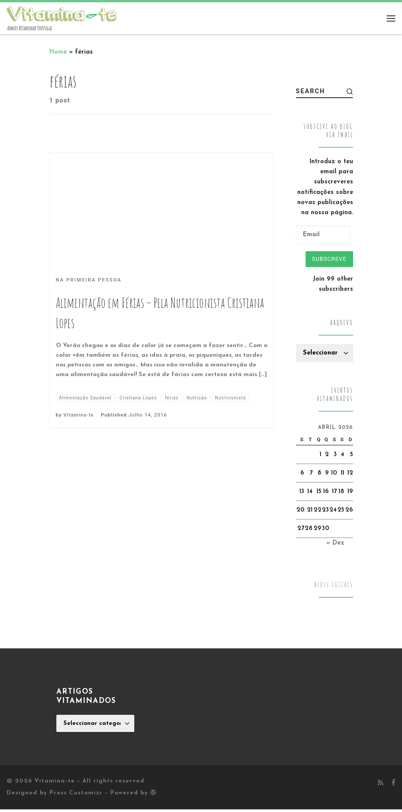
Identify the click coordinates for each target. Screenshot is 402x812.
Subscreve (327, 259)
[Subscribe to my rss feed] (381, 786)
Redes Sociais (333, 587)
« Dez (335, 545)
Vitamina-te (78, 427)
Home (58, 52)
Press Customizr (76, 795)
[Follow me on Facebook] (393, 786)
